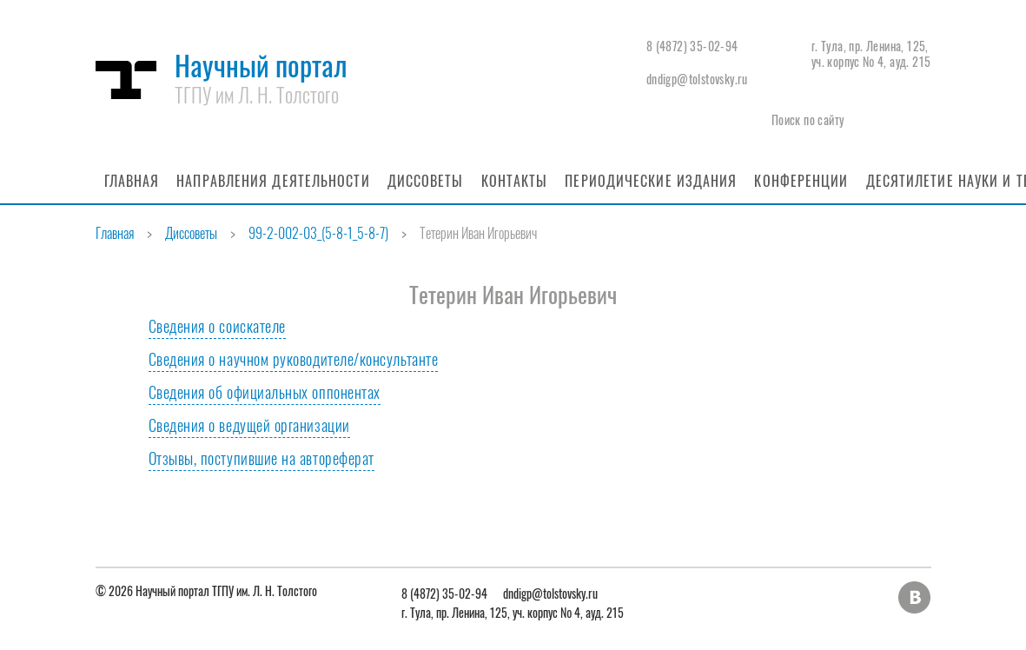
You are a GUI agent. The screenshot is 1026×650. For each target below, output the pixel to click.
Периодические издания (651, 180)
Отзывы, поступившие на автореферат (261, 458)
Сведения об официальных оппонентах (265, 392)
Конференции (801, 180)
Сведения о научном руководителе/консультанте (294, 359)
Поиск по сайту (807, 119)
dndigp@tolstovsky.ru (697, 79)
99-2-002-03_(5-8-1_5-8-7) (318, 232)
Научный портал (261, 76)
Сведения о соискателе (217, 326)
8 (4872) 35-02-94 (692, 45)
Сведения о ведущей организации (249, 425)
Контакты (514, 180)
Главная (132, 180)
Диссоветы (425, 180)
